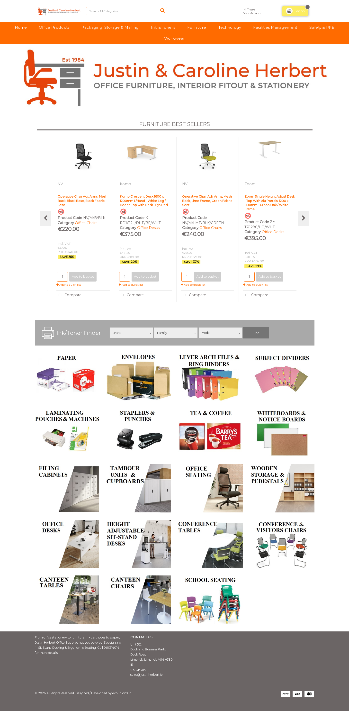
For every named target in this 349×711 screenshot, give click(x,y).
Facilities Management (275, 27)
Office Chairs (86, 223)
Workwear (174, 38)
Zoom (250, 184)
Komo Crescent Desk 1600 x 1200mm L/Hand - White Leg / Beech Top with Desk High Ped (144, 201)
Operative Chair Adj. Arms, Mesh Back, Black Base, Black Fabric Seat (82, 201)
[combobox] (131, 332)
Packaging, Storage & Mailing (110, 27)
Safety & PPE (321, 27)
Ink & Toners (163, 27)
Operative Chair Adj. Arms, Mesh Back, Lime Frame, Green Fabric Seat (207, 201)
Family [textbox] (162, 333)
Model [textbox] (206, 333)
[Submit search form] (162, 10)
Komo (126, 184)
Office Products (54, 27)
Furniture (196, 27)
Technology (229, 27)
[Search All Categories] (126, 11)
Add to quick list (68, 284)
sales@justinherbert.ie (146, 674)
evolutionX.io (122, 693)
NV (61, 184)
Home (21, 27)
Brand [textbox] (117, 333)
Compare (68, 295)
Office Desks (148, 228)
